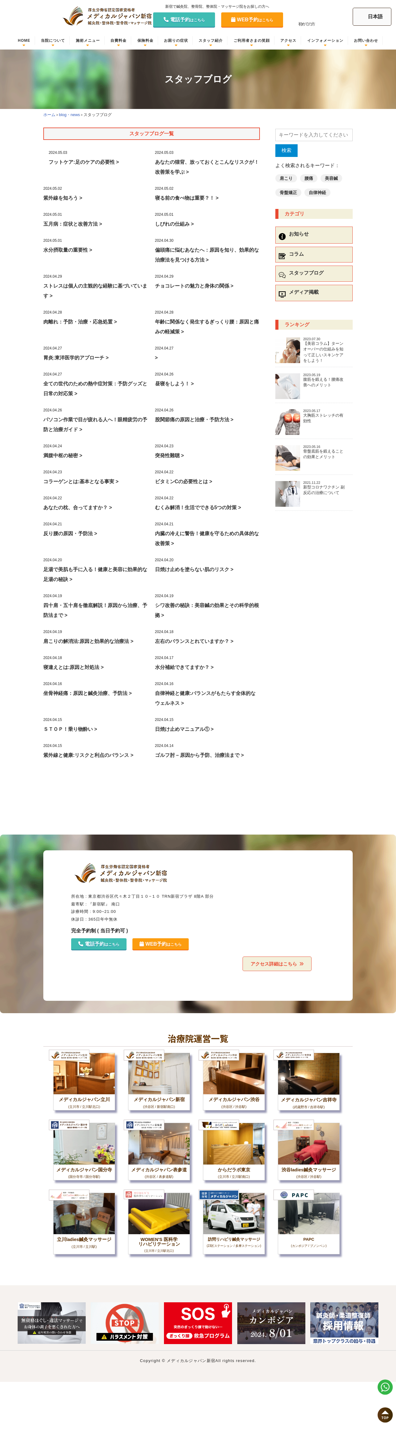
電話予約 (184, 19)
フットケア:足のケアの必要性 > (84, 162)
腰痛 (308, 178)
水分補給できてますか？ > (184, 667)
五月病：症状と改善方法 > (72, 224)
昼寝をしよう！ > (174, 383)
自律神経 (317, 192)
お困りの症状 (176, 40)
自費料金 (118, 40)
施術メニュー (88, 40)
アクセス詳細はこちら (273, 963)
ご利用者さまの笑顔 (252, 40)
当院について (53, 40)
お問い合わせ (366, 40)
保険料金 (145, 40)
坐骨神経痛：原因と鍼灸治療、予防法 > (87, 693)
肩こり (286, 178)
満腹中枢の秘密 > (62, 455)
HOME (24, 40)
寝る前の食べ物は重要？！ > (187, 198)
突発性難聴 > (169, 455)
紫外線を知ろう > (62, 198)
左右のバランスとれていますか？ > (194, 641)
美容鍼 (331, 178)
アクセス (288, 40)
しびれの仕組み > (174, 224)
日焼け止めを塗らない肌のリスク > (194, 569)
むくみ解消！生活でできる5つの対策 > (198, 507)
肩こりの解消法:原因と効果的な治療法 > (88, 641)
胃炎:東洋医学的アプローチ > (76, 357)
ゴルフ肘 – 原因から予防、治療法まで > (199, 755)
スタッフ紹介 (211, 40)
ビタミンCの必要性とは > (183, 481)
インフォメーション (325, 40)
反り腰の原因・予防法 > (70, 533)
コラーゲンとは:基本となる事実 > (80, 481)
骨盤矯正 (288, 192)
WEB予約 (252, 19)
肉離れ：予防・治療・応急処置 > (80, 321)
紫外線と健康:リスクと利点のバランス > (88, 755)
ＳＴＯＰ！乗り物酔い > (70, 729)
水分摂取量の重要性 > (67, 250)
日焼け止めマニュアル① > (184, 729)
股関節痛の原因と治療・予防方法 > (194, 419)
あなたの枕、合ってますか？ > (77, 507)
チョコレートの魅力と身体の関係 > (194, 286)
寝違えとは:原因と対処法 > (73, 667)
